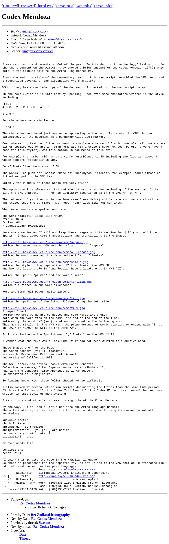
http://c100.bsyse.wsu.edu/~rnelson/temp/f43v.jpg (43, 308)
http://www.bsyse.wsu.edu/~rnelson (67, 476)
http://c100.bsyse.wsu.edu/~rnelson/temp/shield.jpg (45, 262)
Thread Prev (44, 6)
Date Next (26, 6)
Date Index (83, 6)
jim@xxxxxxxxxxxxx (37, 51)
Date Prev (10, 6)
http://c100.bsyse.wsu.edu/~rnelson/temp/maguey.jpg (45, 242)
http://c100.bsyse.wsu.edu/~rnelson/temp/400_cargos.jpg (48, 252)
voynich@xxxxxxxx (32, 31)
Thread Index (103, 6)
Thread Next (64, 6)
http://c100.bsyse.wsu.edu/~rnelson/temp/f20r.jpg (43, 298)
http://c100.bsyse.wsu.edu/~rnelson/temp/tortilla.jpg (47, 282)
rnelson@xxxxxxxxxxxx (62, 39)
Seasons (44, 522)
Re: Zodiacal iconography (50, 515)
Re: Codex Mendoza (34, 503)
